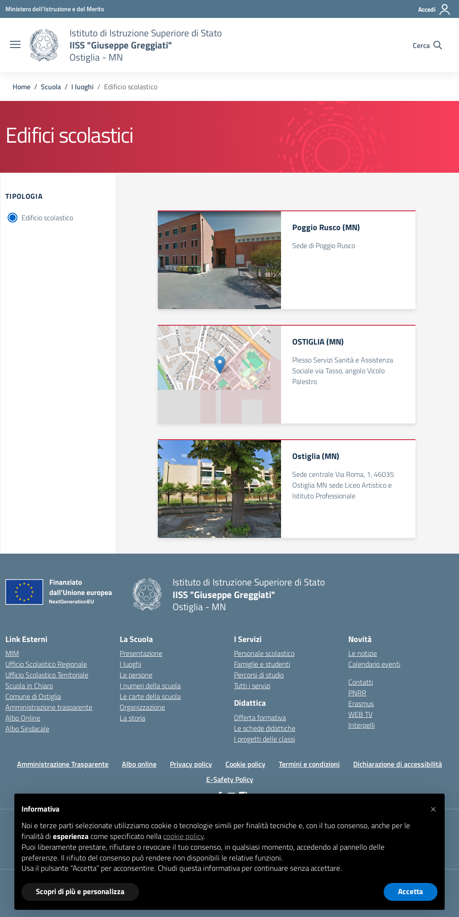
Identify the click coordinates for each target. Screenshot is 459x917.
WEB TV (360, 714)
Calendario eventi (374, 664)
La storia (132, 717)
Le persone (136, 674)
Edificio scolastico (47, 217)
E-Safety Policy (229, 779)
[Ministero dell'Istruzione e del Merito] (54, 8)
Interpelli (361, 725)
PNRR (357, 692)
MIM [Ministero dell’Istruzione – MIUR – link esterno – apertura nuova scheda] (12, 653)
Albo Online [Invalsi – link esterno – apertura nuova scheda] (22, 717)
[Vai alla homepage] (44, 45)
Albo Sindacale (27, 728)
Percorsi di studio (259, 674)
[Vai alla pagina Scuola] (51, 86)
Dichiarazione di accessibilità (397, 764)
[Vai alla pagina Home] (21, 86)
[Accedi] (435, 9)
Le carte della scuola (150, 696)
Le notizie (362, 653)
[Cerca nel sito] (427, 45)
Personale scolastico (264, 653)
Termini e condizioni (309, 764)
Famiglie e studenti (262, 664)
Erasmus (361, 703)
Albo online (139, 764)
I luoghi (130, 664)
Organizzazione (142, 707)
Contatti (360, 682)
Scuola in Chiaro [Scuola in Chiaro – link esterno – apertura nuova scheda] (29, 685)
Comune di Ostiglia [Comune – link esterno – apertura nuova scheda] (33, 696)
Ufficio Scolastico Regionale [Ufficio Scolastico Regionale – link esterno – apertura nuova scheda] (46, 664)
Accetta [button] (410, 891)
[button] (433, 808)
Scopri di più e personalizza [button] (80, 891)
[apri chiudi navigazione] (15, 45)
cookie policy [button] (183, 836)
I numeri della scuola (150, 685)
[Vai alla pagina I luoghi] (82, 86)
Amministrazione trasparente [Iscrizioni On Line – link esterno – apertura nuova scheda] (48, 707)
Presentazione (141, 653)
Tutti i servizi (252, 685)
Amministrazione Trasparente (62, 764)
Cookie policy (245, 764)
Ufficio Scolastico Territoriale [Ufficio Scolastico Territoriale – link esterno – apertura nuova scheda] (46, 674)
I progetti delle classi (264, 739)
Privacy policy (191, 764)
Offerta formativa (260, 717)
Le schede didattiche (264, 728)
